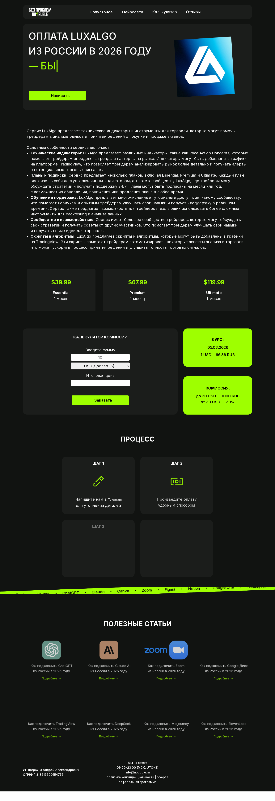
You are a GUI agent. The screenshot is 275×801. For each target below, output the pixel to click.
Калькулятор (164, 12)
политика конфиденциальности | (131, 787)
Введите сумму (100, 350)
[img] (242, 12)
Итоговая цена (100, 375)
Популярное (101, 12)
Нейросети (132, 12)
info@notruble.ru (137, 782)
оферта (162, 787)
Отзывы (193, 12)
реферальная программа (137, 791)
